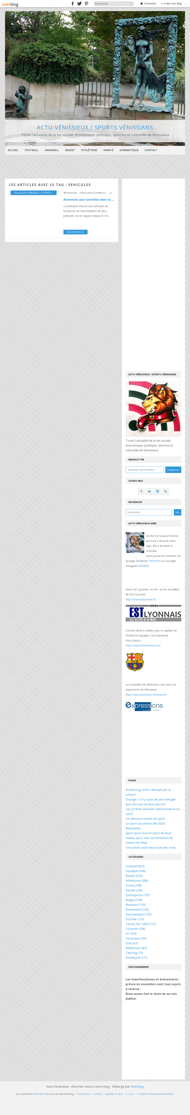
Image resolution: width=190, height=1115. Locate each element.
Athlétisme (89, 150)
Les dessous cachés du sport (145, 819)
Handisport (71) (136, 958)
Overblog (137, 1086)
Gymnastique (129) (138, 914)
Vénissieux (33, 192)
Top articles (83, 1094)
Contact (151, 150)
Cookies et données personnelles (155, 1094)
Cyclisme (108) (135, 929)
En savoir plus (75, 232)
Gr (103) (131, 934)
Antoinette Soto (41, 1094)
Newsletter (133, 828)
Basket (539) (134, 876)
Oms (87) (132, 943)
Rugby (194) (134, 900)
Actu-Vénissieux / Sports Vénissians (95, 127)
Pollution (20, 192)
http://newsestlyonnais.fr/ (141, 599)
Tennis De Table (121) (141, 924)
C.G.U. (130, 1094)
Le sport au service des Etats (145, 823)
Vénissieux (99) (136, 938)
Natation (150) (136, 905)
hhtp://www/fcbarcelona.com (143, 645)
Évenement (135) (137, 909)
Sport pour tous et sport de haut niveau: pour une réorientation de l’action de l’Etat (149, 838)
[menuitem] (13, 150)
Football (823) (135, 866)
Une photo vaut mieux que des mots (151, 847)
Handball (52, 150)
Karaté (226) (134, 890)
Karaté (108, 150)
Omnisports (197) (138, 895)
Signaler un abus (115, 1094)
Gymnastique (129, 150)
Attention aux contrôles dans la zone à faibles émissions (105, 200)
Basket (70, 150)
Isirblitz (144, 566)
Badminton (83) (136, 948)
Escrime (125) (135, 919)
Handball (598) (136, 871)
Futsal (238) (134, 885)
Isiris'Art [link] (155, 561)
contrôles (46, 192)
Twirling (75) (134, 953)
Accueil (13, 150)
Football (31, 150)
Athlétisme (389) (137, 881)
